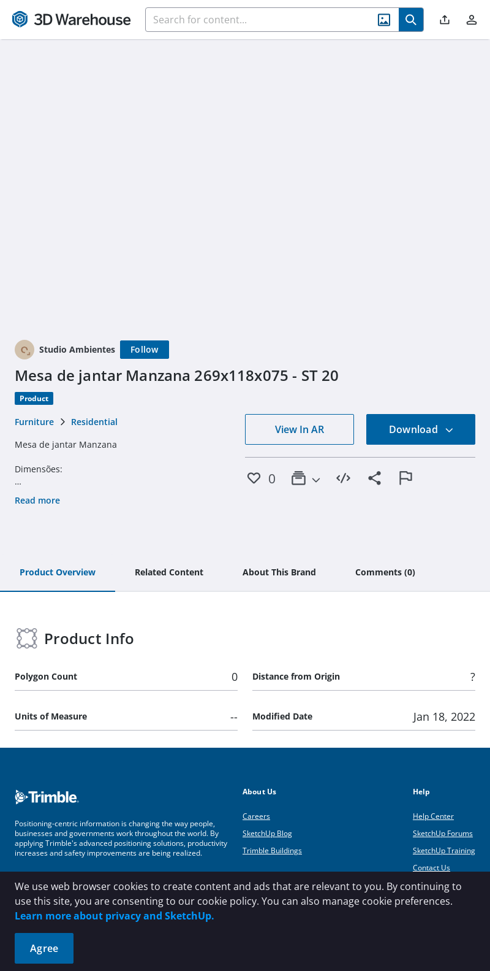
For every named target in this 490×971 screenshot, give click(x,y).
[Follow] (144, 349)
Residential (94, 422)
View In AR (299, 429)
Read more (37, 500)
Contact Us (431, 867)
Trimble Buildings (272, 850)
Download (421, 429)
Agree (44, 948)
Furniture (34, 422)
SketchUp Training (444, 850)
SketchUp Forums (443, 833)
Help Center (433, 816)
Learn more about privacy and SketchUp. (114, 916)
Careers (256, 816)
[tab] (57, 573)
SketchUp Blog (267, 833)
